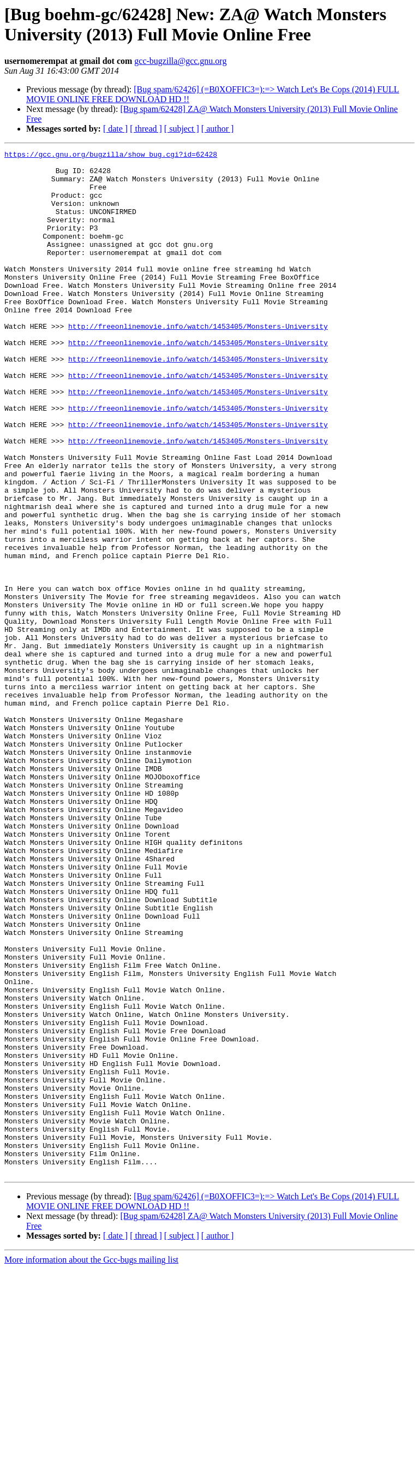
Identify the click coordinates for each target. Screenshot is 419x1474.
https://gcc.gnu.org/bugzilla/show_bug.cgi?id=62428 (110, 156)
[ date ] (115, 128)
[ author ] (217, 128)
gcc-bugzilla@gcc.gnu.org (180, 61)
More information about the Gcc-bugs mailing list (91, 1464)
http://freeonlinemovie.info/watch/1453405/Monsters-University (198, 362)
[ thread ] (146, 128)
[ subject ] (181, 128)
